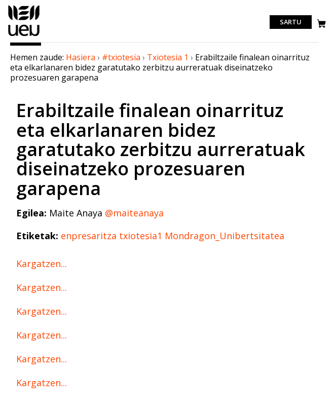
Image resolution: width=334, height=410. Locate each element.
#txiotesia (121, 57)
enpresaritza (89, 236)
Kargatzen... (41, 263)
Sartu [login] (291, 22)
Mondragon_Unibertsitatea (224, 236)
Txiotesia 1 (168, 57)
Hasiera (80, 57)
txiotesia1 (140, 236)
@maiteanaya (134, 213)
